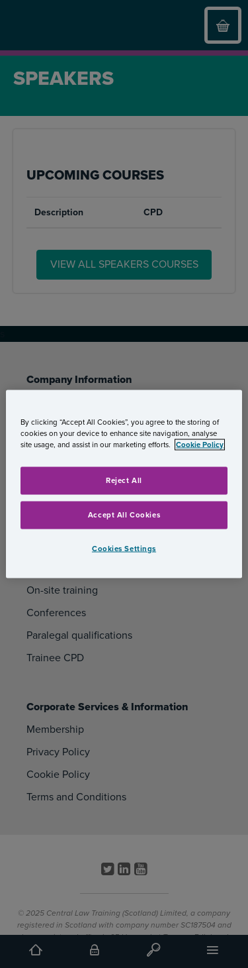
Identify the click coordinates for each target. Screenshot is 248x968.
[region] (123, 484)
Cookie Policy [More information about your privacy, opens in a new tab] (200, 444)
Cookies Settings (124, 548)
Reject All (124, 480)
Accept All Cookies (124, 514)
